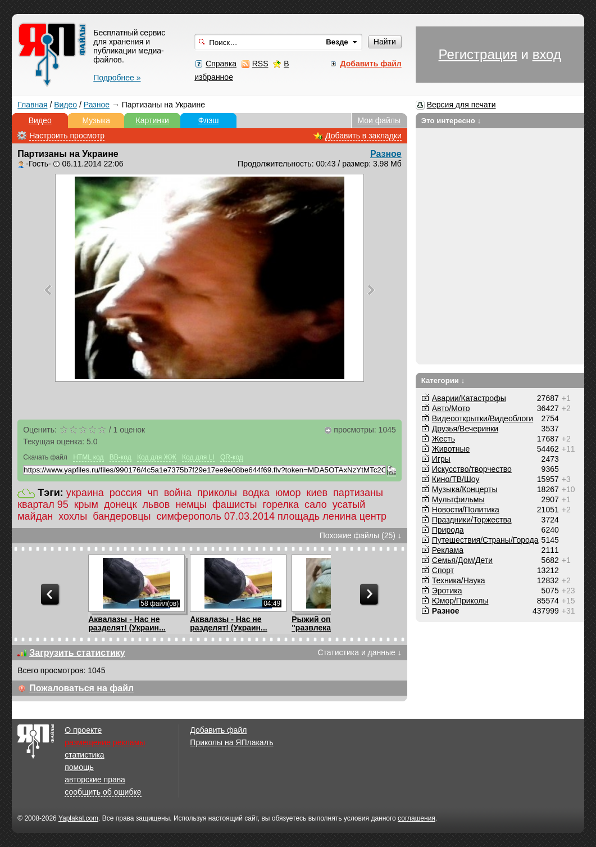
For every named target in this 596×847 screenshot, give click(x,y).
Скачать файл (45, 457)
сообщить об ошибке (103, 791)
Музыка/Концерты (465, 489)
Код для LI (198, 457)
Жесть (443, 438)
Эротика (447, 590)
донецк (120, 504)
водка (256, 492)
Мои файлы (379, 120)
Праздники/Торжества (472, 519)
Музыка (96, 120)
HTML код (88, 457)
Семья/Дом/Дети (462, 560)
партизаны (358, 492)
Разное (97, 104)
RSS (260, 63)
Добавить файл (218, 730)
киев (317, 492)
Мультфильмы (458, 499)
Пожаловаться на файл (81, 688)
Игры (441, 458)
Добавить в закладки (363, 135)
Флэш (208, 120)
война (178, 492)
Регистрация (478, 54)
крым (86, 504)
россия (126, 492)
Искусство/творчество (472, 469)
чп (153, 492)
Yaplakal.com (78, 818)
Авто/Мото (451, 408)
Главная (32, 104)
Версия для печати (461, 104)
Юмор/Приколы (460, 600)
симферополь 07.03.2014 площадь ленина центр (271, 516)
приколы (217, 492)
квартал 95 (42, 504)
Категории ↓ (443, 380)
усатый (349, 504)
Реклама (447, 550)
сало (315, 504)
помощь (79, 767)
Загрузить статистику (77, 652)
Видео (65, 104)
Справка (221, 63)
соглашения (416, 818)
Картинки (152, 120)
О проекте (83, 730)
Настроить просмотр (66, 135)
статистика (84, 754)
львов (156, 504)
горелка (281, 504)
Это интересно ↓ (451, 120)
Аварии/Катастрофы (469, 398)
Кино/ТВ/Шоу (456, 479)
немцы (191, 504)
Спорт (443, 570)
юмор (288, 492)
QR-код (231, 457)
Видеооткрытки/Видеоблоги (482, 418)
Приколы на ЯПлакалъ (231, 742)
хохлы (72, 516)
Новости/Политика (465, 509)
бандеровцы (122, 516)
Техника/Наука (458, 580)
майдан (35, 516)
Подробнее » (116, 77)
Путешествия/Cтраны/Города (485, 539)
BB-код (120, 457)
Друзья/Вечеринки (465, 428)
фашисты (234, 504)
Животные (451, 448)
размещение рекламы (105, 742)
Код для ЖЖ (156, 457)
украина (85, 492)
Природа (448, 529)
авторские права (95, 779)
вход (547, 54)
